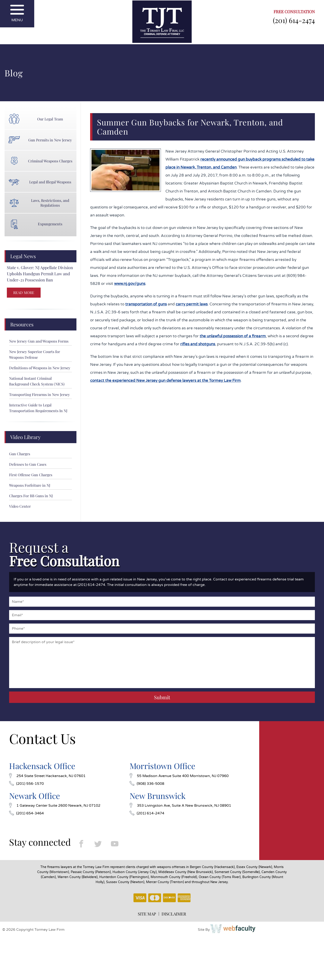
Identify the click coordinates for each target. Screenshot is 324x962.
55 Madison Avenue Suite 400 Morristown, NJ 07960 (179, 776)
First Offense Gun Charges (30, 474)
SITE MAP (147, 914)
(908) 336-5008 (147, 783)
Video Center (20, 506)
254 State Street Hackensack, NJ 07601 (47, 776)
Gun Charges (19, 453)
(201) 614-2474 (294, 20)
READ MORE (23, 292)
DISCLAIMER (174, 914)
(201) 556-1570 (26, 783)
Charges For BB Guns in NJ (31, 495)
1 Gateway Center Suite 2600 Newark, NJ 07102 (54, 805)
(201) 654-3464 (26, 813)
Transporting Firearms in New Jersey (39, 394)
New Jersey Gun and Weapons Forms (38, 341)
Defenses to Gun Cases (27, 464)
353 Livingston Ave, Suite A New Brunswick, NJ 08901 (180, 805)
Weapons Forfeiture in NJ (29, 485)
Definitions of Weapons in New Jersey (39, 367)
